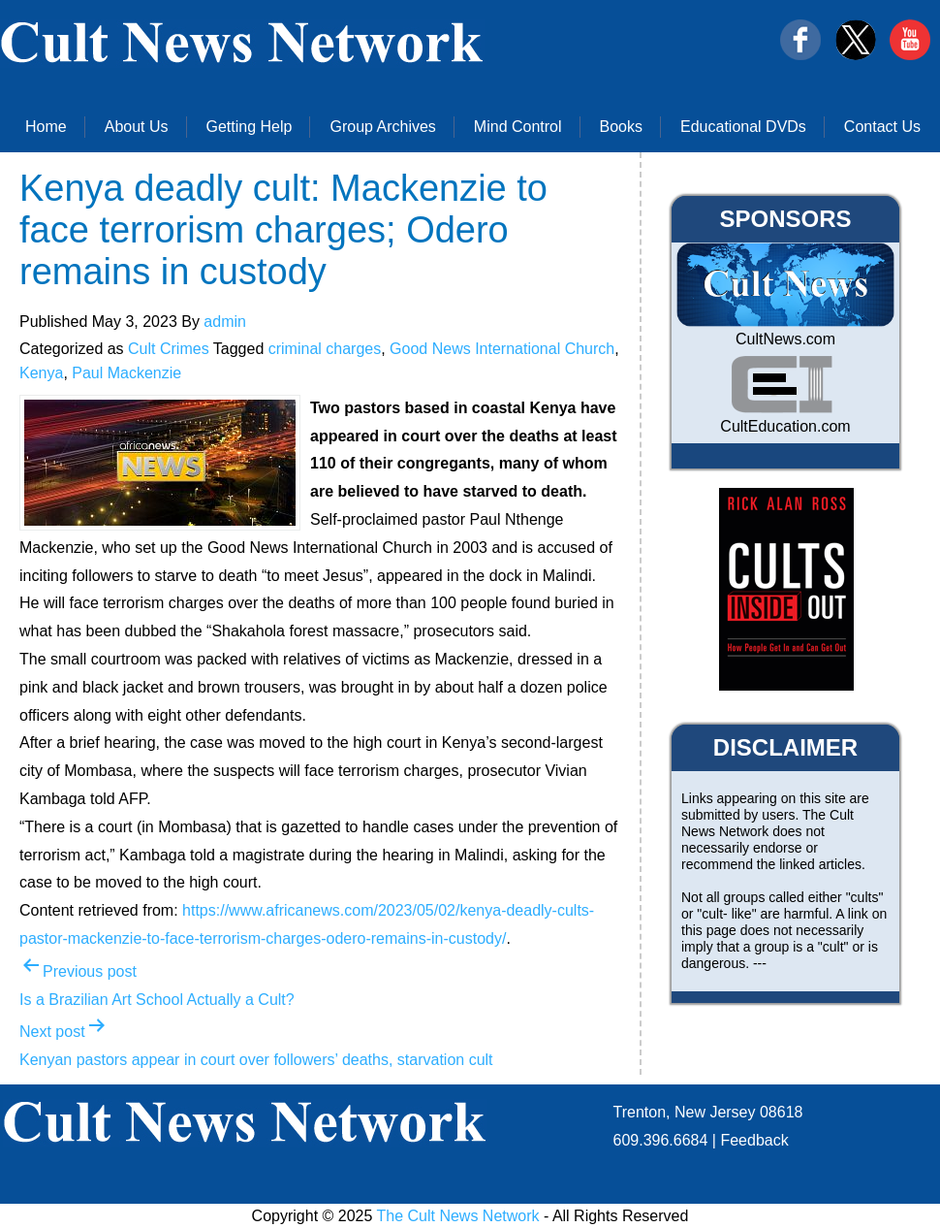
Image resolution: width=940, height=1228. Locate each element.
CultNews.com (785, 339)
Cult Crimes (168, 348)
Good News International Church (502, 348)
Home (46, 126)
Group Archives (382, 126)
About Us (137, 126)
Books (621, 126)
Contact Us (882, 126)
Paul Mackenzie (126, 373)
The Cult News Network (458, 1216)
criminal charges (324, 348)
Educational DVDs (743, 126)
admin (225, 321)
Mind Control (518, 126)
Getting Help (249, 126)
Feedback (754, 1140)
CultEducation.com (785, 426)
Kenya (41, 373)
